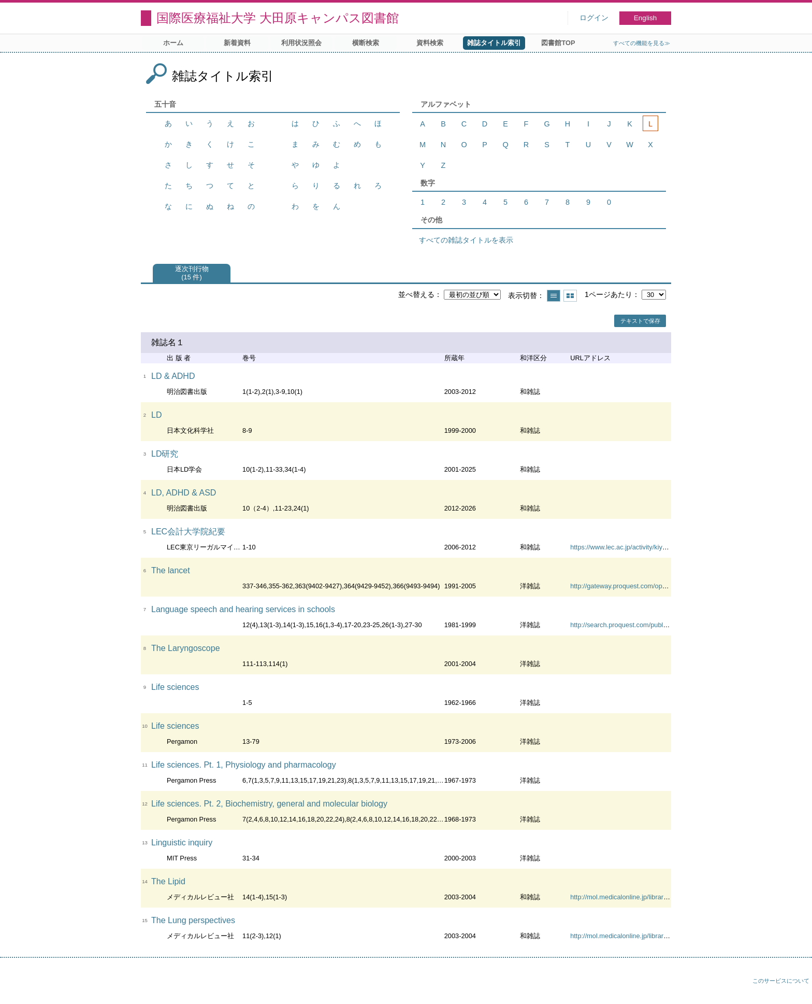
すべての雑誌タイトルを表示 (466, 240)
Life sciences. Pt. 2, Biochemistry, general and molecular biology (269, 803)
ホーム (173, 43)
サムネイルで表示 (570, 296)
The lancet (170, 570)
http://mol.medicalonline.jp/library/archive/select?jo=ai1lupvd (658, 936)
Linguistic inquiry (181, 842)
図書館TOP (558, 43)
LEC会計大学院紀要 (188, 531)
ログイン (593, 18)
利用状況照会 (301, 43)
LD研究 (164, 453)
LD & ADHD (173, 376)
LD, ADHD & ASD (183, 492)
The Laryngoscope (185, 648)
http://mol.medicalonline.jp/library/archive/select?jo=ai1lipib (656, 897)
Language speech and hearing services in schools (243, 609)
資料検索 (429, 43)
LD (156, 415)
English (645, 18)
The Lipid (168, 881)
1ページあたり (608, 294)
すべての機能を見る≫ (641, 43)
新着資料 (237, 43)
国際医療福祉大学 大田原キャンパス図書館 (277, 18)
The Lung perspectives (193, 920)
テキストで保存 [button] (640, 321)
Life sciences (175, 687)
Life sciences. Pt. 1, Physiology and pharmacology (243, 764)
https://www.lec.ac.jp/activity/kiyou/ (621, 547)
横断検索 (365, 43)
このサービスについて (780, 981)
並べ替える (416, 294)
